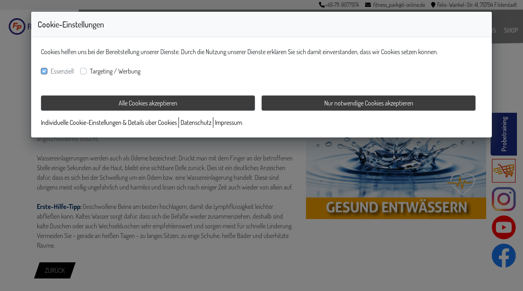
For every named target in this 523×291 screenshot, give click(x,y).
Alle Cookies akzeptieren (148, 103)
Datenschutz (196, 122)
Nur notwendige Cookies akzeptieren (368, 103)
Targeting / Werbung (115, 71)
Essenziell (62, 71)
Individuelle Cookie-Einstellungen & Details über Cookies (109, 122)
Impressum (228, 122)
